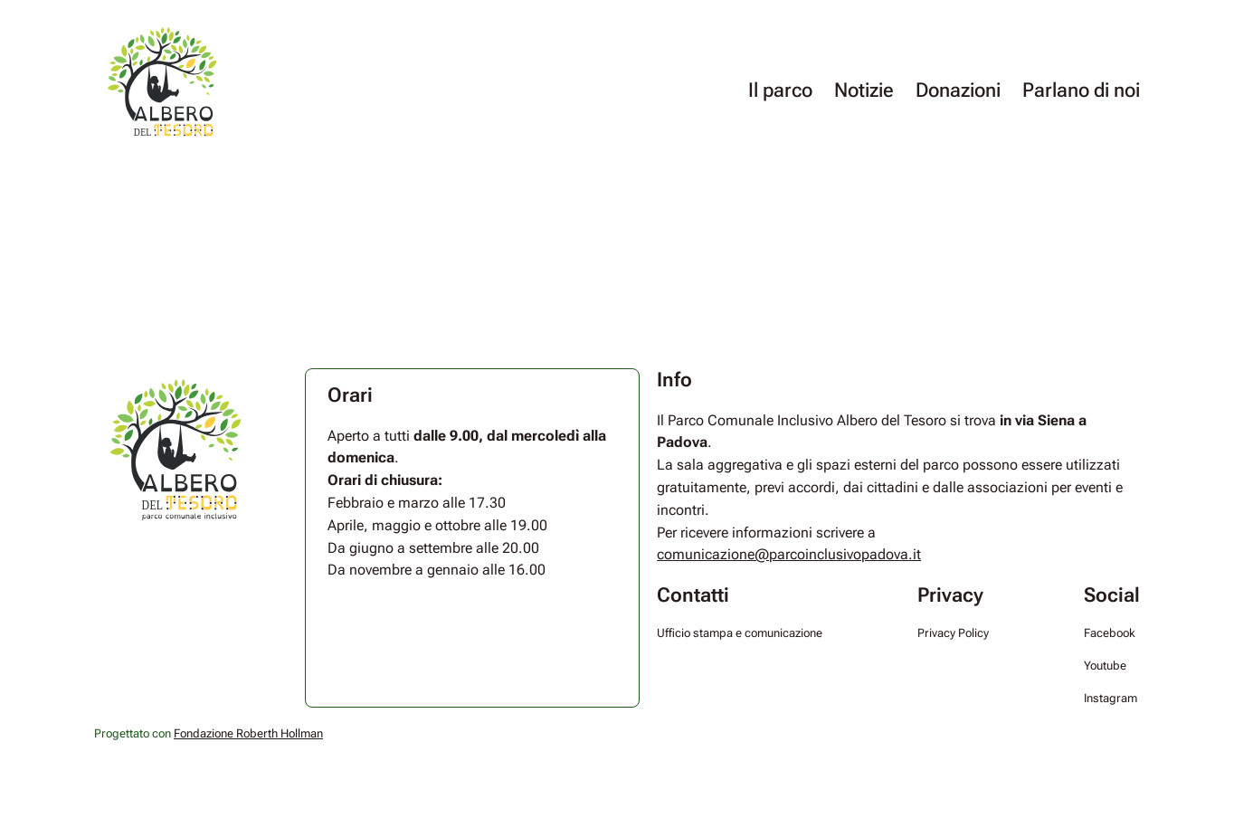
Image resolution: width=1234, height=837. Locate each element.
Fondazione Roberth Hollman (248, 733)
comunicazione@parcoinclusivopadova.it (789, 554)
